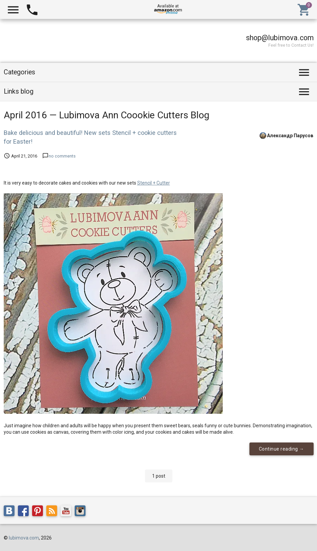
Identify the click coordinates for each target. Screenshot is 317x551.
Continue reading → (281, 449)
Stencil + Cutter (153, 183)
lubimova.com (24, 538)
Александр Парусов (290, 135)
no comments (62, 156)
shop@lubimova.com (280, 37)
